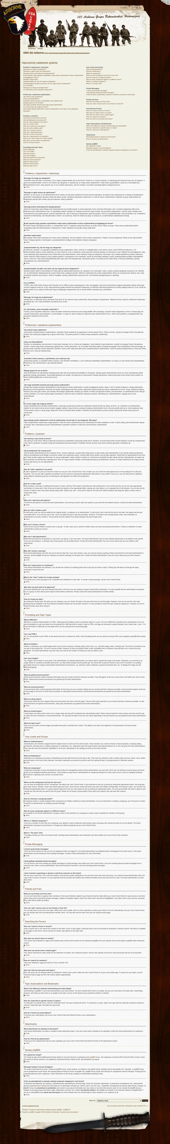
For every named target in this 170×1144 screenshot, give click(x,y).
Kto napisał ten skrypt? (93, 146)
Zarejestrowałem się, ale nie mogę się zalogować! (39, 81)
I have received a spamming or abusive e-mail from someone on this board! (110, 94)
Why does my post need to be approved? (36, 140)
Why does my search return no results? (99, 113)
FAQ (24, 2)
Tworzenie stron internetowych (69, 1112)
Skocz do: (92, 1100)
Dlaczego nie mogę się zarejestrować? (35, 87)
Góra (27, 187)
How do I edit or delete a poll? (33, 128)
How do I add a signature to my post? (35, 122)
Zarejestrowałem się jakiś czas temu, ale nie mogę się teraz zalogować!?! (47, 83)
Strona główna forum (84, 30)
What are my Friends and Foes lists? (98, 101)
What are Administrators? (94, 69)
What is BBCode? (29, 149)
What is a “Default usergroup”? (96, 81)
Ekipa (26, 1109)
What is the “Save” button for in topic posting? (38, 138)
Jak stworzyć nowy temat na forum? (34, 118)
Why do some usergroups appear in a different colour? (103, 79)
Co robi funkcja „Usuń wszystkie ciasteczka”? (37, 89)
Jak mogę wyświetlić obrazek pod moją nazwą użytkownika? (42, 105)
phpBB (32, 1112)
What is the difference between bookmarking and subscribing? (106, 126)
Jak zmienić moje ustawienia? (33, 96)
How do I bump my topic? (31, 142)
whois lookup (41, 1086)
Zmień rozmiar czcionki (15, 2)
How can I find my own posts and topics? (99, 119)
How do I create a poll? (30, 124)
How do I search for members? (96, 117)
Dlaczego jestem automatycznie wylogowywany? (39, 73)
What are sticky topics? (30, 161)
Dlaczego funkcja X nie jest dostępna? (98, 148)
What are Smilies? (29, 153)
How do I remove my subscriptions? (97, 130)
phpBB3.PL (67, 1109)
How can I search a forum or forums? (98, 110)
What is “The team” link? (94, 83)
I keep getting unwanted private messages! (100, 92)
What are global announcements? (34, 157)
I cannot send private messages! (96, 90)
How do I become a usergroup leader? (98, 77)
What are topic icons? (30, 166)
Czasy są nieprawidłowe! (31, 98)
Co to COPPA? (28, 85)
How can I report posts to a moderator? (36, 136)
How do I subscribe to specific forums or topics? (101, 128)
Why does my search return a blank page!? (100, 115)
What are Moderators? (93, 71)
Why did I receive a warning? (32, 134)
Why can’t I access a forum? (32, 130)
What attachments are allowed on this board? (101, 137)
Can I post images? (29, 155)
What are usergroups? (93, 73)
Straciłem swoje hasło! (30, 79)
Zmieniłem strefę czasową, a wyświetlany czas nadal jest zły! (43, 101)
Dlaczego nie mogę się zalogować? (34, 69)
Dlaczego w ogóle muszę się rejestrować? (36, 71)
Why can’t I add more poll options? (34, 126)
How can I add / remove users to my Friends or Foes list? (104, 103)
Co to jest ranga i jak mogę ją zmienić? (35, 107)
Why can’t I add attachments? (32, 132)
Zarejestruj (31, 48)
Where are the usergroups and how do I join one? (102, 75)
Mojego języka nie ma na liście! (33, 103)
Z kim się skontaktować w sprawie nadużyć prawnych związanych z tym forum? (111, 150)
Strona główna (6, 2)
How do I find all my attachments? (97, 139)
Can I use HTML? (29, 151)
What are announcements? (32, 159)
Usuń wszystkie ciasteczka (115, 1106)
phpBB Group (95, 1057)
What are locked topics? (31, 163)
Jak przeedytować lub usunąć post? (34, 120)
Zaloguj (40, 48)
